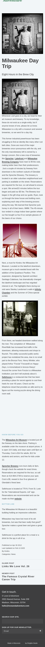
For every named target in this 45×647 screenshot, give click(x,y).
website (18, 499)
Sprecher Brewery (10, 466)
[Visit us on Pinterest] (9, 611)
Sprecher (9, 159)
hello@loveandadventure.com (15, 606)
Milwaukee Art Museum (16, 440)
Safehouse (7, 377)
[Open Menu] (42, 3)
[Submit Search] (40, 621)
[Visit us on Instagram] (6, 611)
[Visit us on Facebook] (3, 611)
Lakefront (19, 159)
